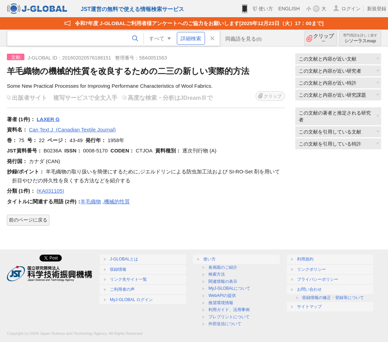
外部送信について (224, 323)
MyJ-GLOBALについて (229, 288)
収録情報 (118, 269)
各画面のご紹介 (222, 267)
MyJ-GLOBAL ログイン (131, 299)
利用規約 (305, 259)
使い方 (266, 8)
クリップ (323, 38)
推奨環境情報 (220, 302)
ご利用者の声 (122, 289)
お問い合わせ (309, 289)
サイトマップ (309, 306)
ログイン (351, 8)
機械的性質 (117, 201)
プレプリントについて (229, 316)
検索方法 (216, 274)
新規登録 (376, 8)
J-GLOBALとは (124, 259)
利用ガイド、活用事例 (229, 309)
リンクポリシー (311, 269)
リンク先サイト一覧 (128, 279)
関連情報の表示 (222, 281)
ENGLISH (289, 8)
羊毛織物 (90, 201)
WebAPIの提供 (222, 295)
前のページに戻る (28, 220)
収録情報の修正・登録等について (333, 297)
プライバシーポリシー (317, 279)
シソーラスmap (360, 38)
